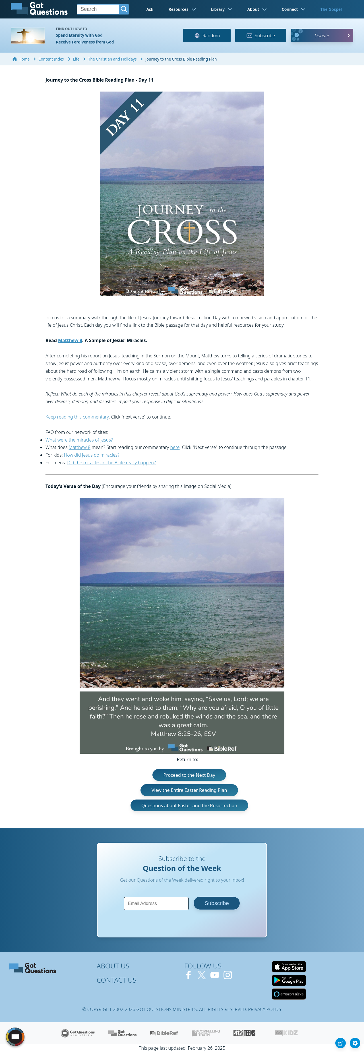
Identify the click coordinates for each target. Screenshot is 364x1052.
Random (207, 35)
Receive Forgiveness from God (85, 42)
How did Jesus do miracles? (91, 455)
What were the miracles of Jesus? (79, 440)
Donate (322, 35)
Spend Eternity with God (79, 35)
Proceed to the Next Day (189, 775)
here (174, 447)
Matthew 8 (70, 340)
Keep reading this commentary (77, 417)
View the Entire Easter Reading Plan (189, 790)
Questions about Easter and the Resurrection (189, 805)
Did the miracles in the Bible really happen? (111, 462)
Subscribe (260, 35)
